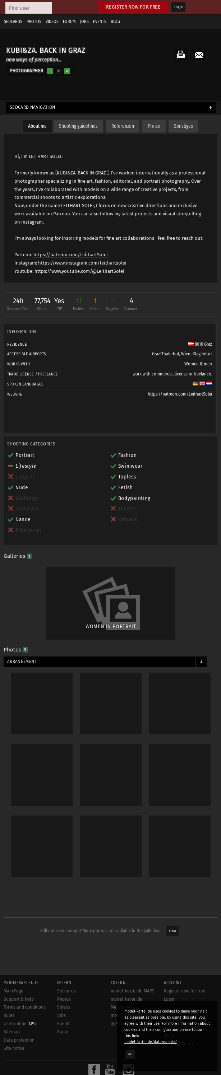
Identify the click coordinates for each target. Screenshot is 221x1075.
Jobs (84, 21)
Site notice (14, 1048)
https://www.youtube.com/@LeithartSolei (79, 271)
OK (130, 1054)
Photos (34, 21)
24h (18, 304)
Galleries (18, 556)
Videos (52, 21)
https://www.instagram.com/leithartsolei (82, 263)
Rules (9, 1015)
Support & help (19, 999)
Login (178, 7)
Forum (69, 21)
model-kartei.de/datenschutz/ (150, 1041)
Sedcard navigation (32, 107)
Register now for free (133, 7)
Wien (185, 353)
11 (78, 304)
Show (172, 931)
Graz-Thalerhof (165, 353)
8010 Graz (200, 344)
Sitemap (12, 1031)
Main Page (13, 991)
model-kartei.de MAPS (133, 991)
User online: (20, 1023)
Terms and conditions (25, 1007)
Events (99, 21)
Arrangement (22, 661)
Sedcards (13, 21)
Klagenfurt (202, 353)
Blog (115, 21)
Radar (63, 1031)
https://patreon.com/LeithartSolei (70, 254)
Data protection (19, 1040)
